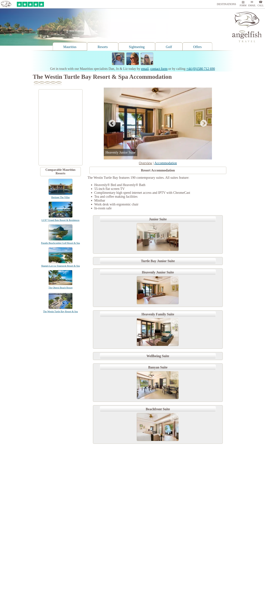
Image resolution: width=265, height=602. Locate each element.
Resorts (103, 47)
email (145, 69)
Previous (112, 124)
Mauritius (70, 47)
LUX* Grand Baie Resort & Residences (60, 220)
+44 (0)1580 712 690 (200, 69)
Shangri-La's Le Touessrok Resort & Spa (60, 266)
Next (204, 124)
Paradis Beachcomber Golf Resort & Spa (60, 243)
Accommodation (165, 163)
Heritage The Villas (60, 197)
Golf (169, 47)
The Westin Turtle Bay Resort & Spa (60, 311)
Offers (197, 47)
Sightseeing (137, 47)
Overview (145, 163)
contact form (158, 69)
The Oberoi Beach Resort (60, 287)
